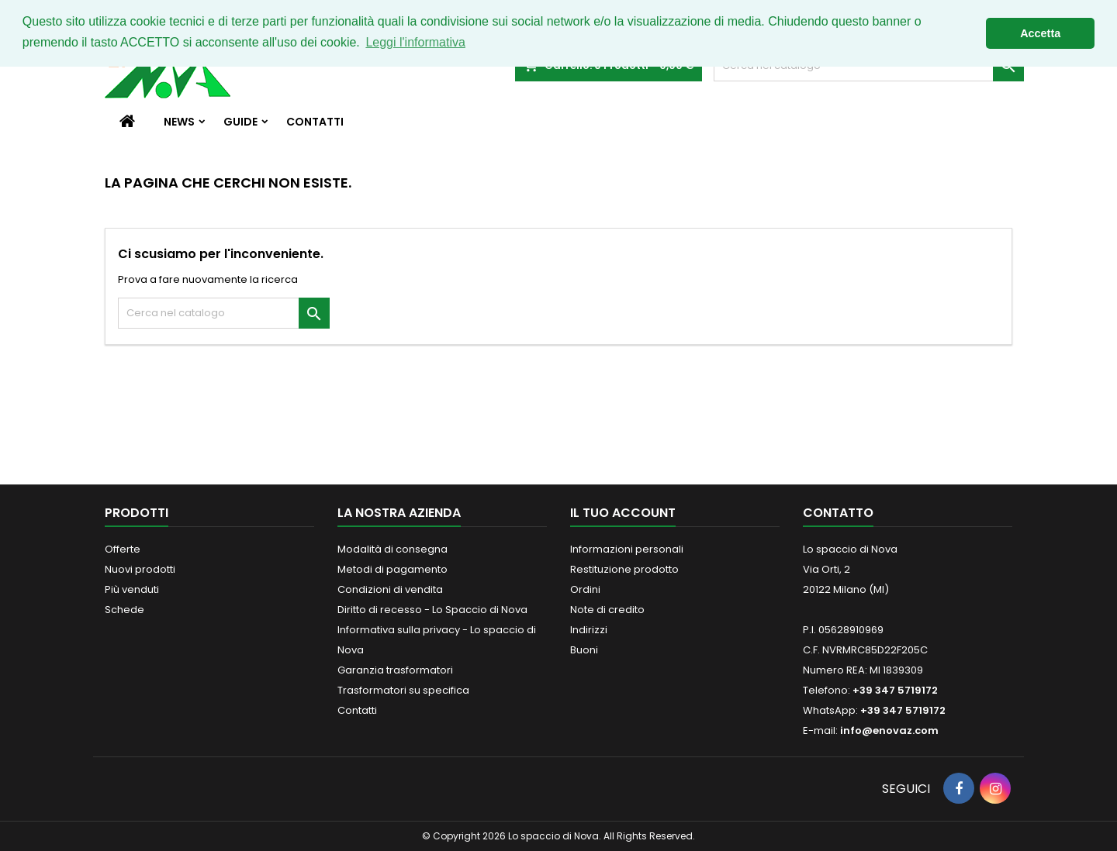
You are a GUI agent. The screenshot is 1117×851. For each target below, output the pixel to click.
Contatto (838, 513)
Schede (124, 609)
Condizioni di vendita (390, 589)
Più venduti (132, 589)
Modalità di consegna (392, 549)
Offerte (122, 549)
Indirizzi (588, 629)
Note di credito (607, 609)
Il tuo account (623, 513)
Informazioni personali (626, 549)
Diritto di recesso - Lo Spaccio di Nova (432, 609)
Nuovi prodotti (140, 569)
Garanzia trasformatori (395, 670)
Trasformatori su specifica (403, 690)
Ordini (585, 589)
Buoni (584, 650)
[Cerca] (224, 313)
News (179, 121)
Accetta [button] (1040, 33)
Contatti (315, 121)
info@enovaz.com (889, 730)
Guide (240, 121)
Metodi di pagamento (392, 569)
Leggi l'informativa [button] (415, 42)
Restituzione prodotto (624, 569)
